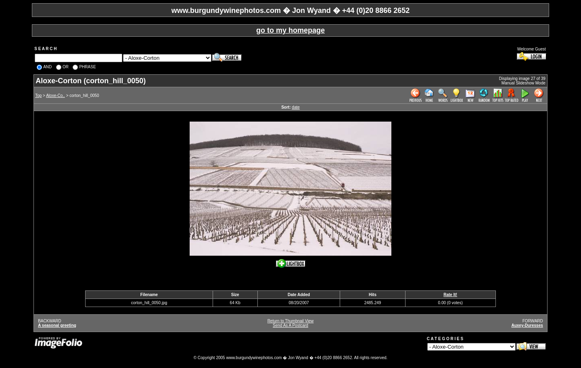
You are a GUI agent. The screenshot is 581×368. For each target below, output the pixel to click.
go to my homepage (290, 30)
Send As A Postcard (290, 325)
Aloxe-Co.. (55, 95)
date (295, 107)
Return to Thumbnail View (291, 321)
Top (38, 95)
